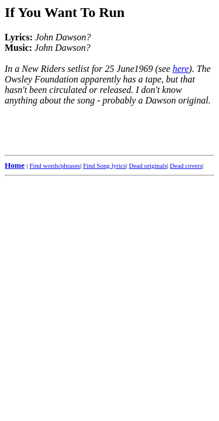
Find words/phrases (54, 165)
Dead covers (186, 165)
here (181, 69)
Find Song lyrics (104, 165)
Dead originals (148, 165)
